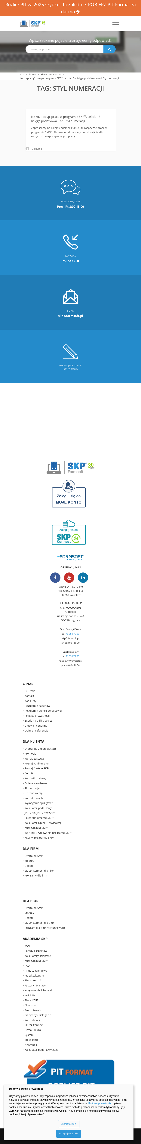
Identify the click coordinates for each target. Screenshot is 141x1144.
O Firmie (30, 691)
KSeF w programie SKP (39, 837)
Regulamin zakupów (37, 706)
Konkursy (30, 701)
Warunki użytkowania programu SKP (48, 833)
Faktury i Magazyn (36, 985)
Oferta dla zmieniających (40, 748)
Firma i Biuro (33, 1030)
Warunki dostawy (35, 778)
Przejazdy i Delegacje (38, 1015)
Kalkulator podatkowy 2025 (41, 1049)
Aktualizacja (32, 788)
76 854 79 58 (72, 633)
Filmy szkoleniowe (51, 74)
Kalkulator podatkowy (38, 808)
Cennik (29, 773)
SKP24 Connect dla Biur (39, 922)
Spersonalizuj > (68, 1124)
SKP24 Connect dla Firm (39, 870)
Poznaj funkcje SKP (37, 768)
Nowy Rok (31, 1045)
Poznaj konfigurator (37, 763)
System (29, 1035)
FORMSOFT (36, 148)
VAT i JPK (30, 995)
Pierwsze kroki (33, 980)
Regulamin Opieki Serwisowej (43, 710)
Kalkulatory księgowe (38, 956)
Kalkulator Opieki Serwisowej (43, 823)
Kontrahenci (32, 1020)
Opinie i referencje (36, 730)
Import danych (34, 798)
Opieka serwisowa (36, 783)
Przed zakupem (34, 975)
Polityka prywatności (37, 715)
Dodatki (29, 866)
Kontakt (29, 696)
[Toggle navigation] (116, 24)
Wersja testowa (34, 758)
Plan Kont (31, 1005)
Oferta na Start (34, 856)
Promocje (30, 753)
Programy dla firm (36, 875)
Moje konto (31, 1040)
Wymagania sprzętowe (39, 803)
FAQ (27, 965)
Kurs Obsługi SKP (36, 827)
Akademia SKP (28, 74)
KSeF (28, 946)
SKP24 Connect (34, 1025)
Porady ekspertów (36, 951)
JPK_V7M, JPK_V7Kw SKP (40, 813)
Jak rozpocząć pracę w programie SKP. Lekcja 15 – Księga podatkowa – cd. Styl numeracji (67, 119)
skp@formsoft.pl (70, 638)
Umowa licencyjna (36, 725)
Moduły (29, 860)
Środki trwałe (33, 1010)
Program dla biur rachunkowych (45, 928)
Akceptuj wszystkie (68, 1133)
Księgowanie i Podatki (38, 990)
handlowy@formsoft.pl (70, 660)
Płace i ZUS (31, 1000)
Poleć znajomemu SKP (39, 818)
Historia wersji (34, 793)
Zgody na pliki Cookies (38, 720)
